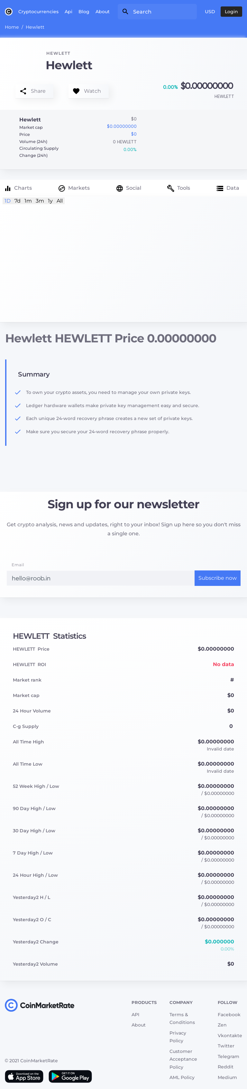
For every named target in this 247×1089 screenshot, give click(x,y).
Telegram (228, 1056)
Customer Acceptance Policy (183, 1059)
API (135, 1014)
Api (68, 11)
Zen (222, 1025)
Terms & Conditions (182, 1019)
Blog (83, 11)
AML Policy (182, 1077)
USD (210, 11)
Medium (227, 1077)
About (103, 11)
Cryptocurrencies (38, 11)
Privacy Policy (177, 1037)
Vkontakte (230, 1035)
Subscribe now (217, 578)
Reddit (225, 1067)
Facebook (229, 1014)
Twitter (226, 1046)
